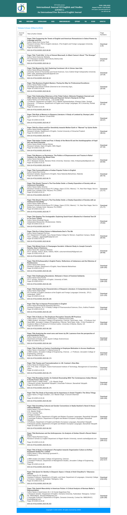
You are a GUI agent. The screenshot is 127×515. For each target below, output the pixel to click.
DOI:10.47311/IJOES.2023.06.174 (39, 358)
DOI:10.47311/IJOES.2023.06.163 (39, 343)
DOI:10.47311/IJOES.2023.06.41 (39, 136)
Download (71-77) (103, 189)
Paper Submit (30, 21)
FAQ (86, 21)
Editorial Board (42, 21)
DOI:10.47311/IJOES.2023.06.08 (39, 50)
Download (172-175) (103, 368)
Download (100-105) (103, 266)
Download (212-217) (103, 459)
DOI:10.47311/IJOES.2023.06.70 (39, 178)
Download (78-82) (103, 222)
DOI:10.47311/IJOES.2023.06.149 (39, 312)
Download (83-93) (103, 237)
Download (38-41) (103, 132)
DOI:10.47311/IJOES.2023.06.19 (39, 78)
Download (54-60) (103, 161)
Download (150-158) (103, 323)
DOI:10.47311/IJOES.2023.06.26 (39, 91)
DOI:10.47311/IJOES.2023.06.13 (39, 63)
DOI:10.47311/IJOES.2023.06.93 (39, 241)
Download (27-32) (103, 103)
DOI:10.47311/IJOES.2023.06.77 (39, 195)
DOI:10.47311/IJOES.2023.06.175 (39, 373)
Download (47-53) (103, 146)
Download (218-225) (103, 478)
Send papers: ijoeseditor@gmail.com (101, 9)
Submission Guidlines (64, 21)
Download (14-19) (103, 73)
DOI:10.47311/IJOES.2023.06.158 (39, 328)
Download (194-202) (103, 417)
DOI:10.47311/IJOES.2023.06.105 (39, 271)
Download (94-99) (103, 251)
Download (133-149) (103, 308)
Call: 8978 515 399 (105, 11)
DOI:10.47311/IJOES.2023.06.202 (39, 401)
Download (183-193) (103, 397)
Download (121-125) (103, 294)
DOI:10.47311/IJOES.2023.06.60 (39, 165)
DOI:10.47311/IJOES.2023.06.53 (39, 150)
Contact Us (103, 21)
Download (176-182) (103, 383)
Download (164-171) (103, 354)
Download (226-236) (103, 496)
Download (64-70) (103, 175)
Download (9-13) (103, 60)
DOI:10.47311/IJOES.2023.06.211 (39, 445)
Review (93, 21)
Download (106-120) (103, 280)
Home (20, 21)
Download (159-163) (103, 339)
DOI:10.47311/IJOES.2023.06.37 (39, 123)
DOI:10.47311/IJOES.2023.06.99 (39, 256)
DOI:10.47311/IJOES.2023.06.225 (39, 483)
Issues (53, 21)
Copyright (77, 21)
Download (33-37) (103, 119)
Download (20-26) (103, 87)
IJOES (79, 510)
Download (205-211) (103, 439)
